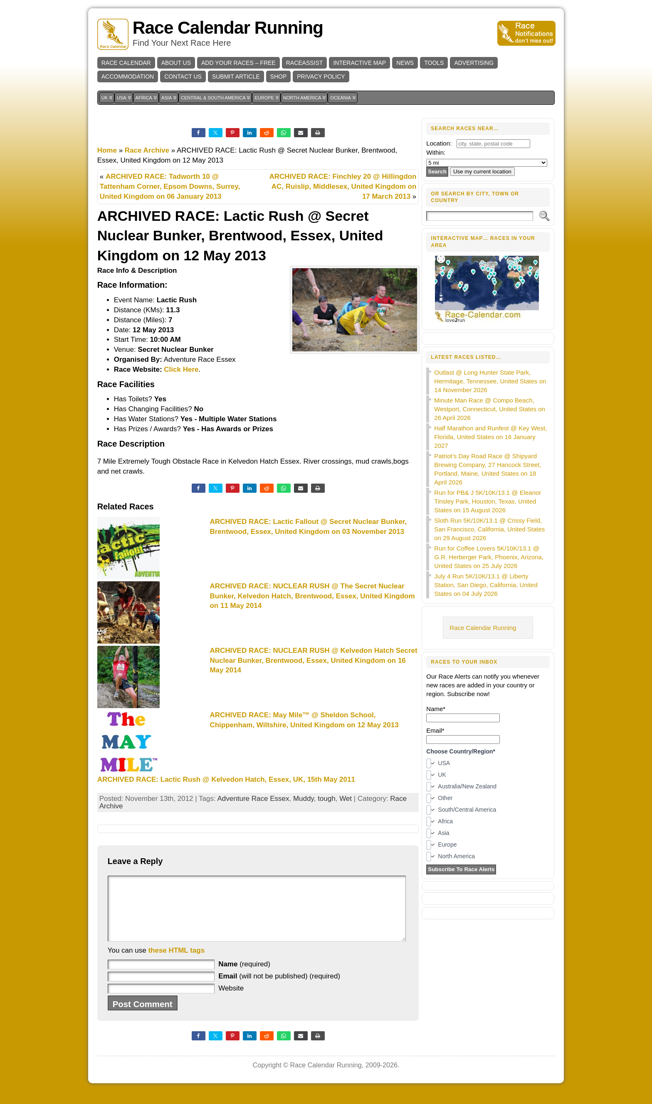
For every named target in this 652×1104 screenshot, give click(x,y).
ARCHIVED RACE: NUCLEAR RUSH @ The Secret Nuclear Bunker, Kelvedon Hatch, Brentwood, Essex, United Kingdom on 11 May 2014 (312, 596)
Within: (435, 152)
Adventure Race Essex (253, 799)
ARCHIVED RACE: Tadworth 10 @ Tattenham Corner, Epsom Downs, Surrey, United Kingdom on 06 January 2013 (170, 186)
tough (327, 799)
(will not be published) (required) (279, 989)
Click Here (181, 369)
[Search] (479, 216)
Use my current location (482, 171)
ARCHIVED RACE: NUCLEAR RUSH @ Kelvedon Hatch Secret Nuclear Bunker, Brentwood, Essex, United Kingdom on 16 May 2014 (313, 660)
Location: (439, 143)
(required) (244, 977)
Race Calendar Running (228, 27)
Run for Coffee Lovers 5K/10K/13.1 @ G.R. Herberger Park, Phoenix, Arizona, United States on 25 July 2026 (488, 557)
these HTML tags (176, 963)
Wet (345, 799)
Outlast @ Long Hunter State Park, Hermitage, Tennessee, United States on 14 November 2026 (490, 381)
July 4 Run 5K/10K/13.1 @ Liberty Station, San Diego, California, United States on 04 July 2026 (485, 585)
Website (231, 1001)
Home (107, 150)
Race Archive (147, 150)
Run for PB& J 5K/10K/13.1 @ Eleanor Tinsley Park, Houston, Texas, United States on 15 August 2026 (487, 501)
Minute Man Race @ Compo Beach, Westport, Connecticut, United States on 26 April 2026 (489, 409)
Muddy (303, 799)
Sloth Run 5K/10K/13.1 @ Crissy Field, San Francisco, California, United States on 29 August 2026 (489, 529)
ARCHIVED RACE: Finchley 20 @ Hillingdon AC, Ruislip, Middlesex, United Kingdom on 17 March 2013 (343, 186)
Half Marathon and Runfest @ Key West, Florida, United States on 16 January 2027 (490, 437)
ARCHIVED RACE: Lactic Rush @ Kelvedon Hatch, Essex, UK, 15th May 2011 (226, 779)
